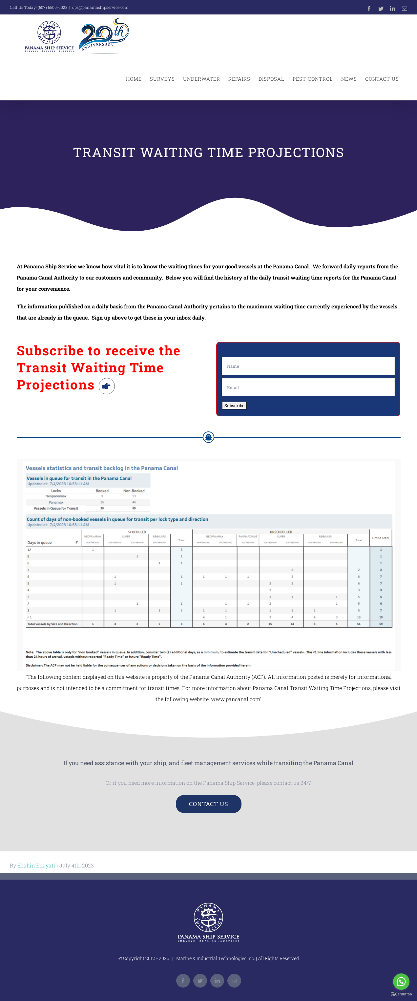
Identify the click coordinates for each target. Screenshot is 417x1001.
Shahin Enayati (36, 865)
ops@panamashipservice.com (100, 7)
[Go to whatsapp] (401, 981)
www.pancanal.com (235, 699)
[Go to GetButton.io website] (401, 994)
